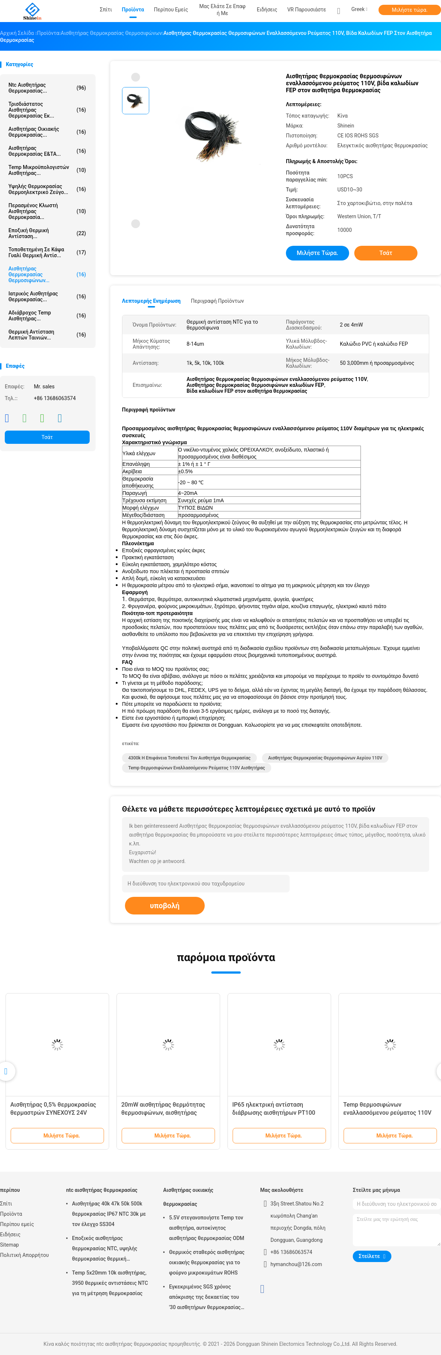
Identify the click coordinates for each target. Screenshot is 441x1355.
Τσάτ (47, 437)
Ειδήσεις (10, 1234)
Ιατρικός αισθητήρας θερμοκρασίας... (47, 296)
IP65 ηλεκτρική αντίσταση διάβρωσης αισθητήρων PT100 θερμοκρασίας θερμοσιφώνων (273, 1112)
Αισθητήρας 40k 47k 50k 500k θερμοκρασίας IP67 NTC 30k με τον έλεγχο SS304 (109, 1214)
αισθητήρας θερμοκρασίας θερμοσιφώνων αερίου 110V (325, 758)
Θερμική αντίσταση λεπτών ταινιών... (47, 335)
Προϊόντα (11, 1214)
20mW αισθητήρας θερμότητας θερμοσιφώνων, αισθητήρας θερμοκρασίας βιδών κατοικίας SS (168, 1112)
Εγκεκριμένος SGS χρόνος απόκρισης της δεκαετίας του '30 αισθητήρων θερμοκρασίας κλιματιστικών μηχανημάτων (205, 1298)
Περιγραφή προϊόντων (217, 301)
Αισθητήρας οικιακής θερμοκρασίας (188, 1197)
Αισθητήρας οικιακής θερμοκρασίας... (47, 132)
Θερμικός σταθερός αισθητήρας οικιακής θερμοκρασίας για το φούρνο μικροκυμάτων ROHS (206, 1262)
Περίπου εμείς (17, 1224)
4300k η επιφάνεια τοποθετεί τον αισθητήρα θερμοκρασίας (189, 758)
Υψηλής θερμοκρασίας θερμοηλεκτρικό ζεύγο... (47, 189)
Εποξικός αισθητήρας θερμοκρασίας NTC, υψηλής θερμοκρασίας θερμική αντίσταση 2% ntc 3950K (104, 1249)
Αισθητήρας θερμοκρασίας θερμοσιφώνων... (47, 274)
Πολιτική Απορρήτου (24, 1255)
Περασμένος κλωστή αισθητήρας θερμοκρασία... (47, 211)
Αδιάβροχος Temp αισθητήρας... (47, 315)
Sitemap (9, 1245)
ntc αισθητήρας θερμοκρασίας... (47, 88)
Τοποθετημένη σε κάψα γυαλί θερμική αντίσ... (47, 252)
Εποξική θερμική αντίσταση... (47, 233)
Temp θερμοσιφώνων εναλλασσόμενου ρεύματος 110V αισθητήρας (196, 767)
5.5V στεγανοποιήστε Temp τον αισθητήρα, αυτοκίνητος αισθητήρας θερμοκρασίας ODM (206, 1228)
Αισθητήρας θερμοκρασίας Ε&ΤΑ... (47, 151)
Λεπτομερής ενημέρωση (151, 301)
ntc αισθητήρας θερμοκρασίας (101, 1190)
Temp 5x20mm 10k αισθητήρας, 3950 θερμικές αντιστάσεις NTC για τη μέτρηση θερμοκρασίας (110, 1283)
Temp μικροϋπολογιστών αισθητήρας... (47, 170)
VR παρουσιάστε (306, 9)
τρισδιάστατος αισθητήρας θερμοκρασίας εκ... (47, 110)
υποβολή (165, 905)
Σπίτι (6, 1204)
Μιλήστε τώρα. (409, 10)
